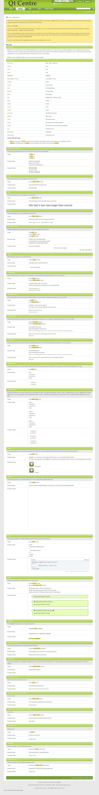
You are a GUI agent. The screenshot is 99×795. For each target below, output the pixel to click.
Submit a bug (32, 755)
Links (39, 9)
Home (11, 9)
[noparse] (9, 113)
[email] (9, 85)
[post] (8, 94)
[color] (9, 66)
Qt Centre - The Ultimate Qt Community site (53, 788)
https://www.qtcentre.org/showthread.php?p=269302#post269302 (46, 357)
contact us (48, 40)
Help (80, 1)
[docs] (8, 119)
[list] (8, 97)
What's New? (49, 9)
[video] (9, 104)
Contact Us (74, 778)
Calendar (18, 12)
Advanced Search (88, 11)
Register (87, 1)
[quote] (9, 110)
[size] (8, 69)
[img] (8, 100)
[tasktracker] (10, 132)
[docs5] (9, 125)
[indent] (9, 82)
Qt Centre (9, 28)
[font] (8, 72)
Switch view (86, 560)
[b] (8, 63)
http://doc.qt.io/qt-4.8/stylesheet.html (17, 679)
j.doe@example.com (34, 288)
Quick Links (35, 12)
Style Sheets (10, 712)
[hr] (8, 129)
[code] (9, 107)
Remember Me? (57, 3)
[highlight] (10, 75)
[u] (12, 63)
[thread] (9, 91)
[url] (8, 88)
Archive (87, 778)
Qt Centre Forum (33, 312)
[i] (9, 63)
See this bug (32, 771)
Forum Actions (26, 12)
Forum (20, 9)
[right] (12, 78)
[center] (16, 78)
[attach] (9, 116)
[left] (8, 78)
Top (90, 778)
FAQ (14, 12)
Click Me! (31, 335)
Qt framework (44, 28)
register (21, 30)
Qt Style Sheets (11, 696)
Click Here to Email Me (34, 290)
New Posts (9, 12)
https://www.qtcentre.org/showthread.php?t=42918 (42, 334)
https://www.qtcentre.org (35, 310)
